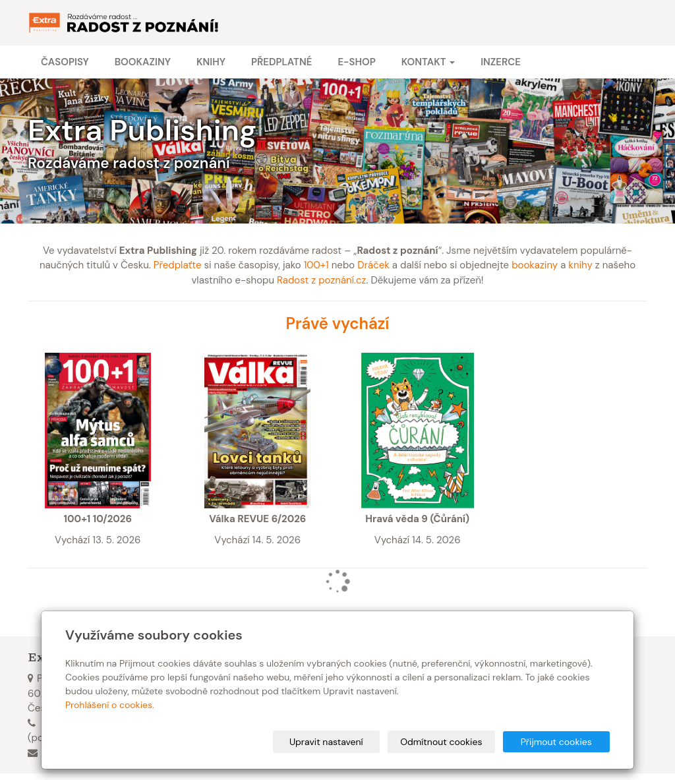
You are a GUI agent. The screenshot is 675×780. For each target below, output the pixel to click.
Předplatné (281, 62)
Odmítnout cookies (450, 742)
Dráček (373, 265)
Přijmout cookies (559, 742)
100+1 (316, 265)
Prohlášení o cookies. (109, 705)
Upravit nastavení (342, 742)
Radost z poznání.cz (321, 280)
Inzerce (501, 62)
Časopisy (65, 62)
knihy (580, 265)
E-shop (356, 62)
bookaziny (535, 265)
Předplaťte (178, 265)
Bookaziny (143, 62)
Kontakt (428, 62)
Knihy (210, 62)
